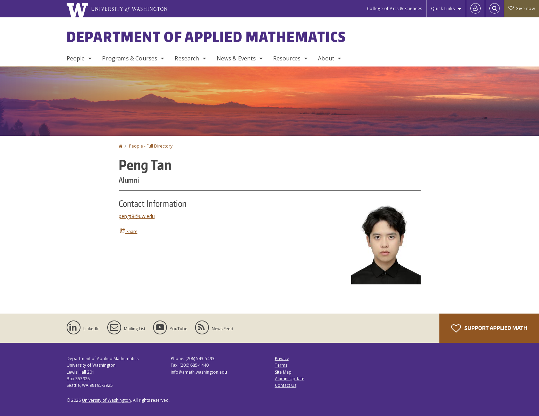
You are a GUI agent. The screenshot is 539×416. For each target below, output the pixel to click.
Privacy (282, 358)
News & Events (236, 58)
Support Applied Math (489, 328)
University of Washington (106, 400)
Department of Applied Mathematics (206, 37)
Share (128, 231)
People (76, 58)
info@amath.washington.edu (199, 372)
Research (187, 58)
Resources (287, 58)
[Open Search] (494, 8)
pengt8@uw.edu (137, 216)
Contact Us (285, 385)
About (326, 58)
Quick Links (443, 8)
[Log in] (475, 8)
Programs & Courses (129, 58)
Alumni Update (289, 379)
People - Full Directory (150, 146)
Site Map (283, 372)
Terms (281, 365)
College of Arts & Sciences (394, 8)
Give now (521, 8)
